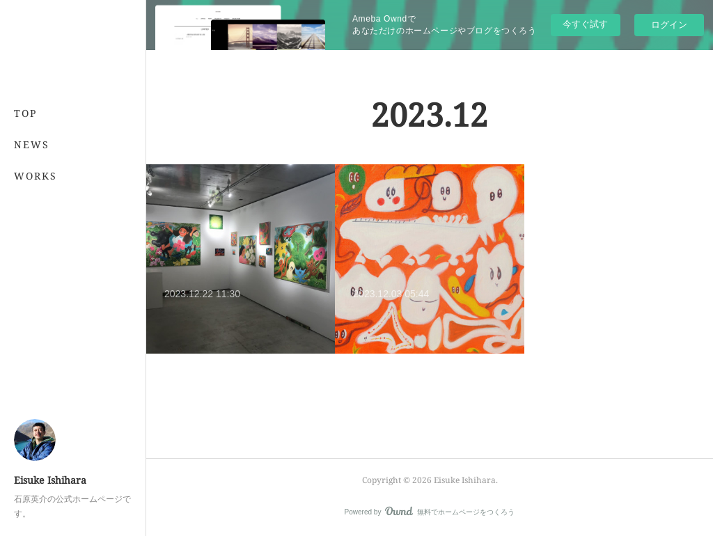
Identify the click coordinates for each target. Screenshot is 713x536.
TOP (25, 113)
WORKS (35, 175)
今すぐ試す (585, 24)
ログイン (669, 24)
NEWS (31, 144)
